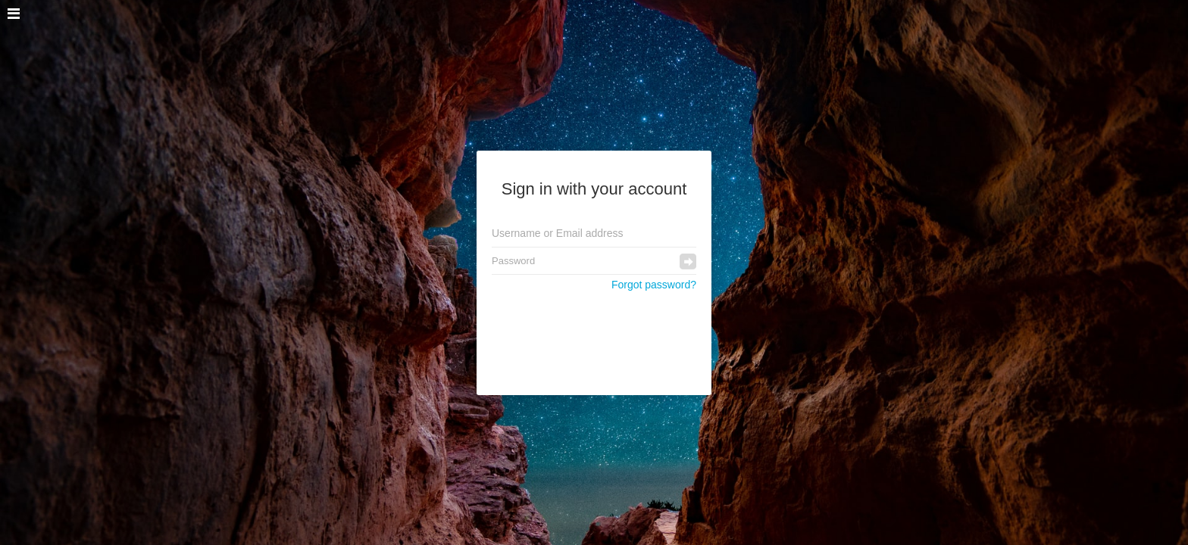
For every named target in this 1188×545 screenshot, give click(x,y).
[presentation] (594, 335)
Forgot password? (653, 285)
